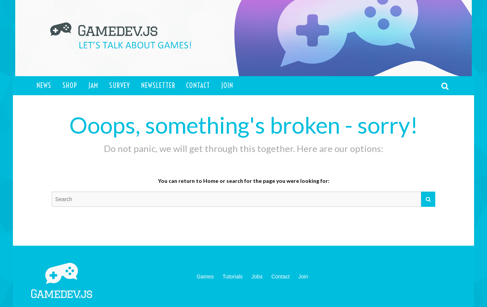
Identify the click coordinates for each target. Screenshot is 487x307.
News (44, 85)
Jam (93, 85)
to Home (207, 180)
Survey (119, 85)
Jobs (257, 276)
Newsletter (158, 85)
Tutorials (233, 276)
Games (205, 276)
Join (227, 85)
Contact (198, 85)
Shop (69, 85)
